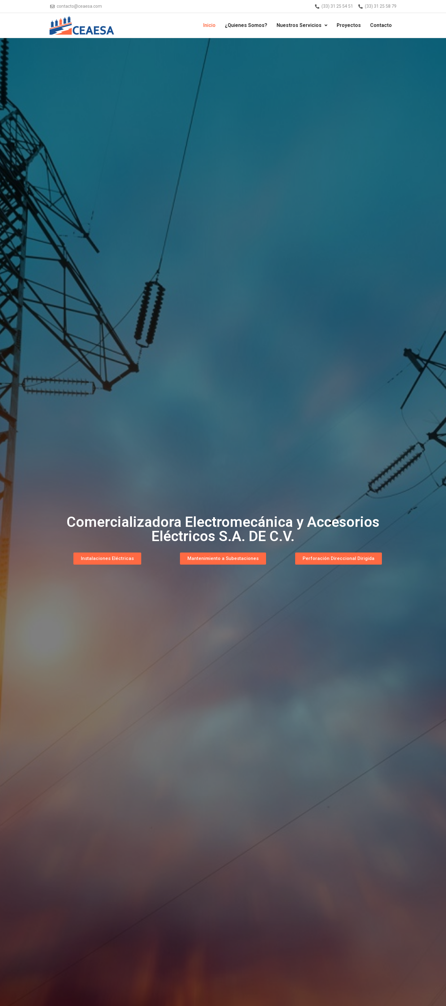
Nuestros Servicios (302, 25)
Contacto (381, 25)
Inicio (209, 25)
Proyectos (349, 25)
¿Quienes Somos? (246, 25)
